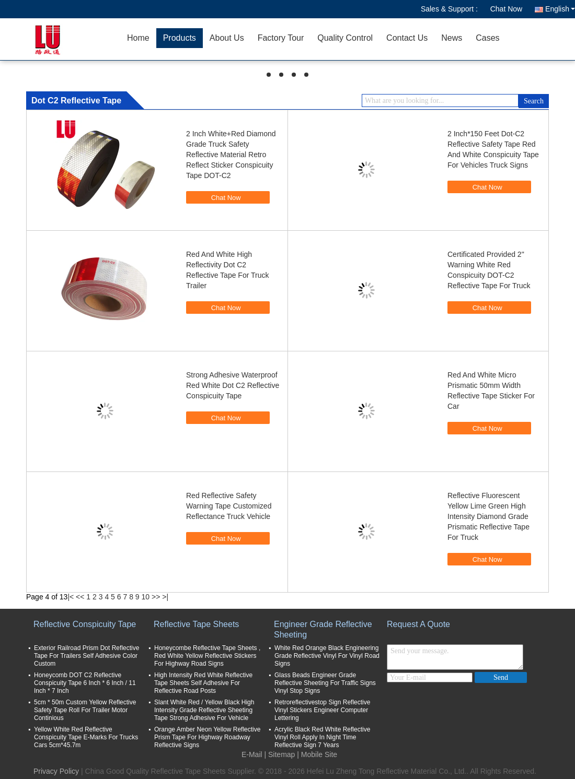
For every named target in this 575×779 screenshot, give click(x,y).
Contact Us (407, 37)
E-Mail (252, 754)
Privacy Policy (56, 771)
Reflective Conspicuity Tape (84, 624)
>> (156, 597)
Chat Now (506, 9)
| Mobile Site (317, 754)
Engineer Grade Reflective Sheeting (323, 629)
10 (146, 597)
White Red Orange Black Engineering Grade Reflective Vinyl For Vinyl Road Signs (327, 655)
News (451, 37)
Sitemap (281, 754)
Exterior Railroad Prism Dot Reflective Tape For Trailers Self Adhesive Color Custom (86, 655)
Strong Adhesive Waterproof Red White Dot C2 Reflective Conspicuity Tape (232, 385)
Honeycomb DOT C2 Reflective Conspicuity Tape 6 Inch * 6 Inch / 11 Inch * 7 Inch (85, 682)
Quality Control (345, 37)
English (560, 9)
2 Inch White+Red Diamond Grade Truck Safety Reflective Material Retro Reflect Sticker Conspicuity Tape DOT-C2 (231, 154)
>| (165, 597)
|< (70, 597)
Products (179, 37)
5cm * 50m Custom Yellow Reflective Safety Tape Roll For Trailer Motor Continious (85, 710)
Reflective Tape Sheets (196, 624)
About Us (227, 37)
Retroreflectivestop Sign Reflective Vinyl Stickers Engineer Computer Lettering (322, 710)
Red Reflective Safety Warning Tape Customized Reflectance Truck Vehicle (228, 506)
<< (80, 597)
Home (138, 37)
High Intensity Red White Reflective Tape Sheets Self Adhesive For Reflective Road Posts (203, 682)
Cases (487, 37)
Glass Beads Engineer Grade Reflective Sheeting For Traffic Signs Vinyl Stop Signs (325, 682)
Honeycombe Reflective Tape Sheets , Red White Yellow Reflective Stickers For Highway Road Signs (207, 655)
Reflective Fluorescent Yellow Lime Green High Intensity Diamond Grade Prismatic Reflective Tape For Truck (488, 516)
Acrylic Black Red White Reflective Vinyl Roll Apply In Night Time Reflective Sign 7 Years (322, 737)
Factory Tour (281, 37)
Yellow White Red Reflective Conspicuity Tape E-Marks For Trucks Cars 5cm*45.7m (86, 737)
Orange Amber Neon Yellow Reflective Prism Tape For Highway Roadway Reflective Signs (207, 737)
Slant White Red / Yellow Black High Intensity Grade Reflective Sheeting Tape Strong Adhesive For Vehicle (204, 710)
